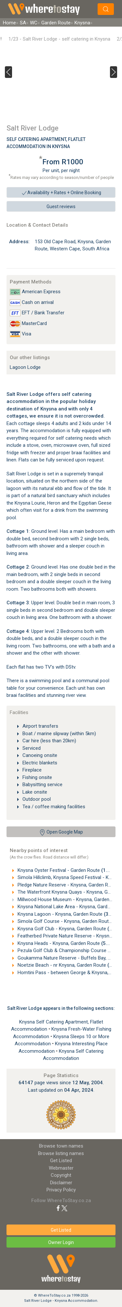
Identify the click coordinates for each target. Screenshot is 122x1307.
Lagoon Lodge (25, 367)
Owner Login (61, 1242)
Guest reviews (61, 206)
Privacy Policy (61, 1190)
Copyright (61, 1175)
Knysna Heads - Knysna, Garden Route (69, 943)
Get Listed (61, 1160)
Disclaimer (61, 1183)
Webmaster (61, 1168)
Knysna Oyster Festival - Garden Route (69, 870)
